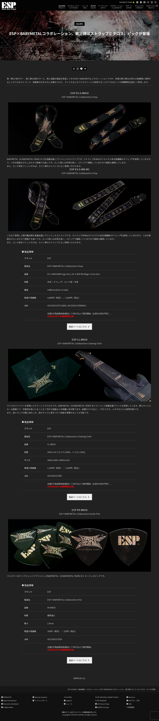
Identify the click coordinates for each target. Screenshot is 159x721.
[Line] (81, 68)
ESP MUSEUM (101, 700)
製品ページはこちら (78, 326)
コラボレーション (116, 7)
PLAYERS (68, 697)
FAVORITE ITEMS (127, 2)
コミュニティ (139, 7)
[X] (74, 68)
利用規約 (131, 707)
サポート (129, 7)
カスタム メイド (73, 7)
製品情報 (62, 7)
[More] (85, 68)
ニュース (85, 7)
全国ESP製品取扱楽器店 (58, 313)
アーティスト (103, 7)
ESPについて (151, 7)
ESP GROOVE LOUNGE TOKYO (107, 697)
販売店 (93, 7)
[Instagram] (77, 68)
